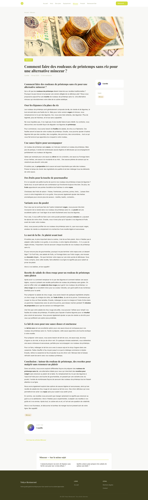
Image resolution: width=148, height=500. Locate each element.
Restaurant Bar (91, 3)
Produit (82, 3)
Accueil (45, 3)
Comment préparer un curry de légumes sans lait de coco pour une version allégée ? (56, 465)
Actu (51, 3)
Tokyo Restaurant (28, 482)
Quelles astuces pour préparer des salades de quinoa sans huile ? (92, 465)
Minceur (75, 3)
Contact (105, 488)
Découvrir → (122, 3)
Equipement (67, 3)
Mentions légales (108, 485)
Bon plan (58, 3)
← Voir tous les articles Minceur (35, 440)
